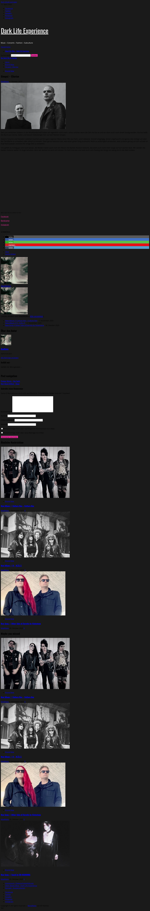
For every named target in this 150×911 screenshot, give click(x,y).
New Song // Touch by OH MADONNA (15, 874)
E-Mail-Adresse (7, 420)
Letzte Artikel (10, 254)
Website (4, 424)
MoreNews (32, 906)
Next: (10, 384)
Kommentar (6, 412)
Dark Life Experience (24, 30)
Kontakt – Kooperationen (15, 888)
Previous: (10, 381)
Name (4, 416)
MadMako (5, 81)
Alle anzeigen (36, 316)
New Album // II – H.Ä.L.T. (15, 323)
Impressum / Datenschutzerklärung (19, 883)
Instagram (5, 225)
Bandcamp (5, 220)
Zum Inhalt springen (9, 2)
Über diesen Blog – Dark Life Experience (21, 886)
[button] (5, 47)
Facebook (4, 216)
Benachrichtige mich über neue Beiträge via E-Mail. (23, 433)
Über (7, 252)
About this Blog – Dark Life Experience (17, 51)
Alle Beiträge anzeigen (9, 358)
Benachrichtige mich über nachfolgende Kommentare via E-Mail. (29, 429)
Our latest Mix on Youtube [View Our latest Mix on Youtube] (9, 58)
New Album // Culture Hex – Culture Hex (21, 320)
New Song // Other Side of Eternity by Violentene (24, 325)
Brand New (9, 71)
